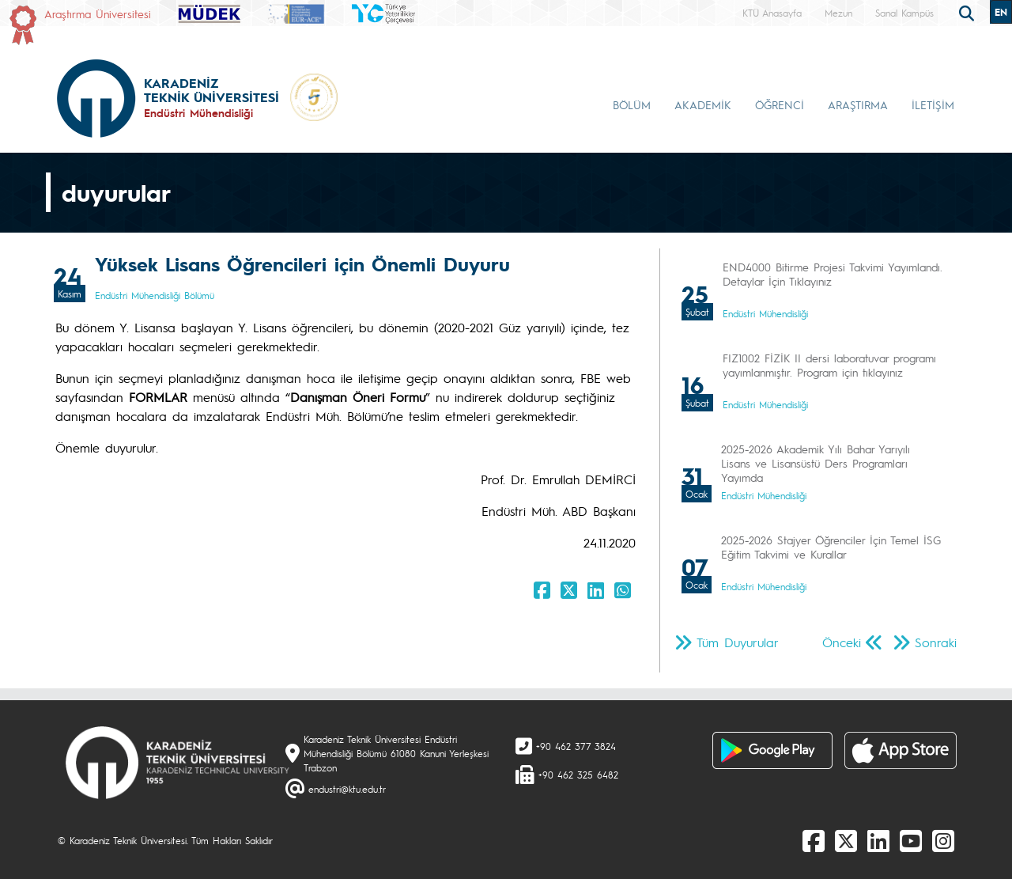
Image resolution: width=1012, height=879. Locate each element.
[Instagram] (943, 840)
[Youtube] (911, 840)
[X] (846, 840)
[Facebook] (813, 840)
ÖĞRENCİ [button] (779, 104)
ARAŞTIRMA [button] (858, 104)
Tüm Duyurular (738, 642)
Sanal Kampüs (904, 12)
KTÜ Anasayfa (772, 12)
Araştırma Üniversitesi (97, 13)
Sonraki (936, 642)
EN (1001, 12)
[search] (968, 12)
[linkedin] (878, 840)
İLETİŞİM (933, 104)
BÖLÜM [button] (632, 104)
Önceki (841, 642)
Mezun (838, 12)
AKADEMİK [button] (702, 104)
